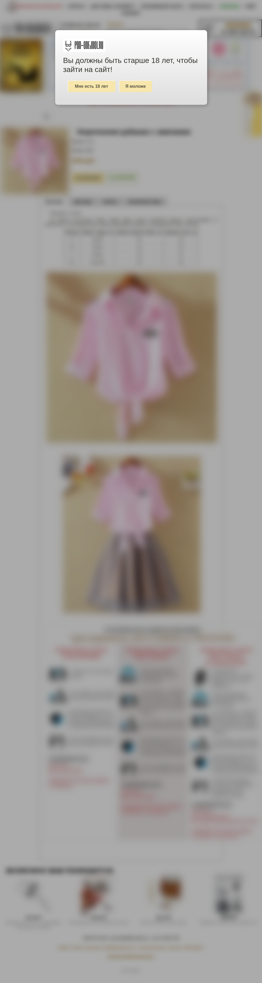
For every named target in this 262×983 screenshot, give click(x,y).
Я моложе (136, 86)
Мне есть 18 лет (91, 86)
